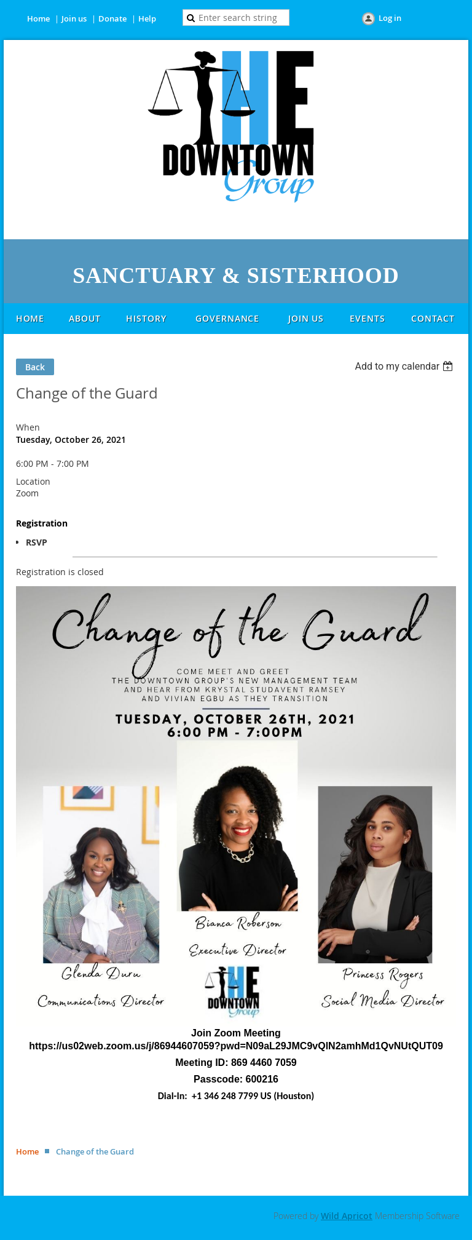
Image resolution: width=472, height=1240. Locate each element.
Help (147, 18)
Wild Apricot (346, 1216)
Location (33, 481)
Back (35, 367)
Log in (390, 17)
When (28, 427)
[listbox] (405, 366)
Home (38, 18)
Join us (74, 18)
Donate (112, 18)
